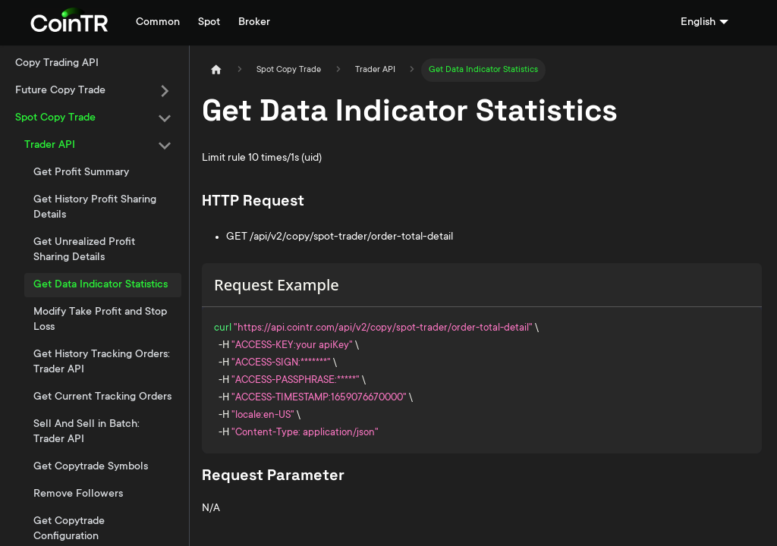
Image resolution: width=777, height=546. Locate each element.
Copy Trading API (57, 64)
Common (158, 23)
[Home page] (216, 70)
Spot (209, 23)
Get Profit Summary (81, 173)
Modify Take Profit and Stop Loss (100, 320)
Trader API (49, 146)
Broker (254, 23)
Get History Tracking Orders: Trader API (101, 362)
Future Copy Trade (60, 91)
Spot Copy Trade (55, 118)
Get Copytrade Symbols (90, 467)
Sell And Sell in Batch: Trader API (86, 432)
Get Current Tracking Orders (102, 397)
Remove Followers (78, 494)
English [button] (698, 23)
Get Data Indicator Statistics (100, 285)
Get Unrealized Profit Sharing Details (84, 250)
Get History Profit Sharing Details (94, 207)
